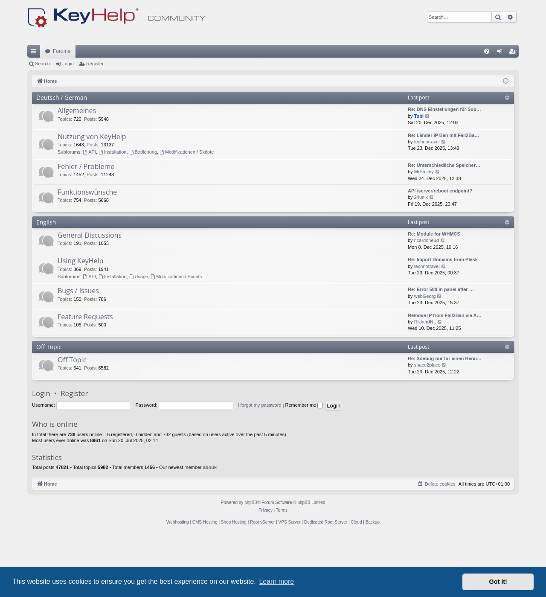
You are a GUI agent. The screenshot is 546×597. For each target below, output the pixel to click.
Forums (61, 113)
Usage (138, 338)
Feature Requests (85, 378)
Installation (112, 213)
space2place (427, 426)
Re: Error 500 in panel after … (441, 350)
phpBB (250, 564)
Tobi (419, 177)
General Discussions (90, 296)
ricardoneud (426, 301)
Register (95, 125)
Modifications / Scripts (176, 338)
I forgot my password (259, 466)
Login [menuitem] (501, 114)
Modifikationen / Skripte (187, 213)
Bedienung (143, 213)
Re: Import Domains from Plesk (443, 320)
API (89, 213)
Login (68, 125)
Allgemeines (77, 172)
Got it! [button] (498, 581)
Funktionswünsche (87, 253)
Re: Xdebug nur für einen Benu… (445, 419)
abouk (210, 528)
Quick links (35, 114)
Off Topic (48, 408)
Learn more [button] (276, 581)
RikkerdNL (425, 383)
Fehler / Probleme (86, 228)
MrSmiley (424, 233)
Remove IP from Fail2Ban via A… (444, 376)
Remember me (304, 466)
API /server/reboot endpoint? (440, 252)
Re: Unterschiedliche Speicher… (444, 226)
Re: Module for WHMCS (434, 295)
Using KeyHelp (80, 322)
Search (42, 125)
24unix (421, 258)
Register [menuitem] (514, 114)
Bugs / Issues (78, 352)
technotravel (427, 203)
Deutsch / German (61, 159)
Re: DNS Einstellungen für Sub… (444, 170)
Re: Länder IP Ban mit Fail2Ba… (443, 196)
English (46, 284)
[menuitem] (486, 112)
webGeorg (425, 357)
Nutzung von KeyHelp (92, 198)
